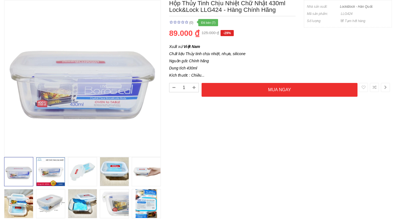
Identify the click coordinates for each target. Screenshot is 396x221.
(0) (191, 23)
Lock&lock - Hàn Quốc (356, 7)
